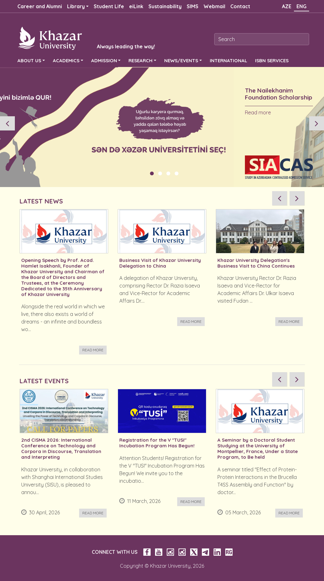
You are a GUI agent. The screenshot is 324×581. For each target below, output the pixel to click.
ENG (301, 6)
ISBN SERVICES (272, 60)
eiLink (136, 6)
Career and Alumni (39, 6)
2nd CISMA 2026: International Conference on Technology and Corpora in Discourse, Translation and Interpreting (61, 448)
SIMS (192, 6)
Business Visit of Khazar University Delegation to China (160, 263)
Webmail (214, 6)
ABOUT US (29, 60)
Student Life (109, 6)
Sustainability (165, 6)
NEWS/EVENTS (181, 60)
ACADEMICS (66, 60)
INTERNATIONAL (228, 60)
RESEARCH (140, 60)
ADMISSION (104, 60)
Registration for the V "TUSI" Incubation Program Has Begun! (157, 443)
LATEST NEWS (41, 201)
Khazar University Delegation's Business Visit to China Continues (256, 263)
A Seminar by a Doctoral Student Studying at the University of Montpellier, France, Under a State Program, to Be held (257, 448)
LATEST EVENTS (44, 381)
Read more (258, 112)
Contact (240, 6)
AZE (286, 6)
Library (76, 6)
